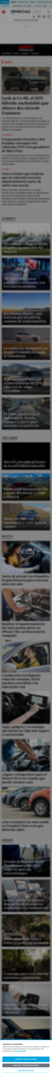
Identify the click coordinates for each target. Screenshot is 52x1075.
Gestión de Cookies (26, 1071)
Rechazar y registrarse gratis (26, 1065)
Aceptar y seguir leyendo (26, 1059)
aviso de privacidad (19, 1051)
